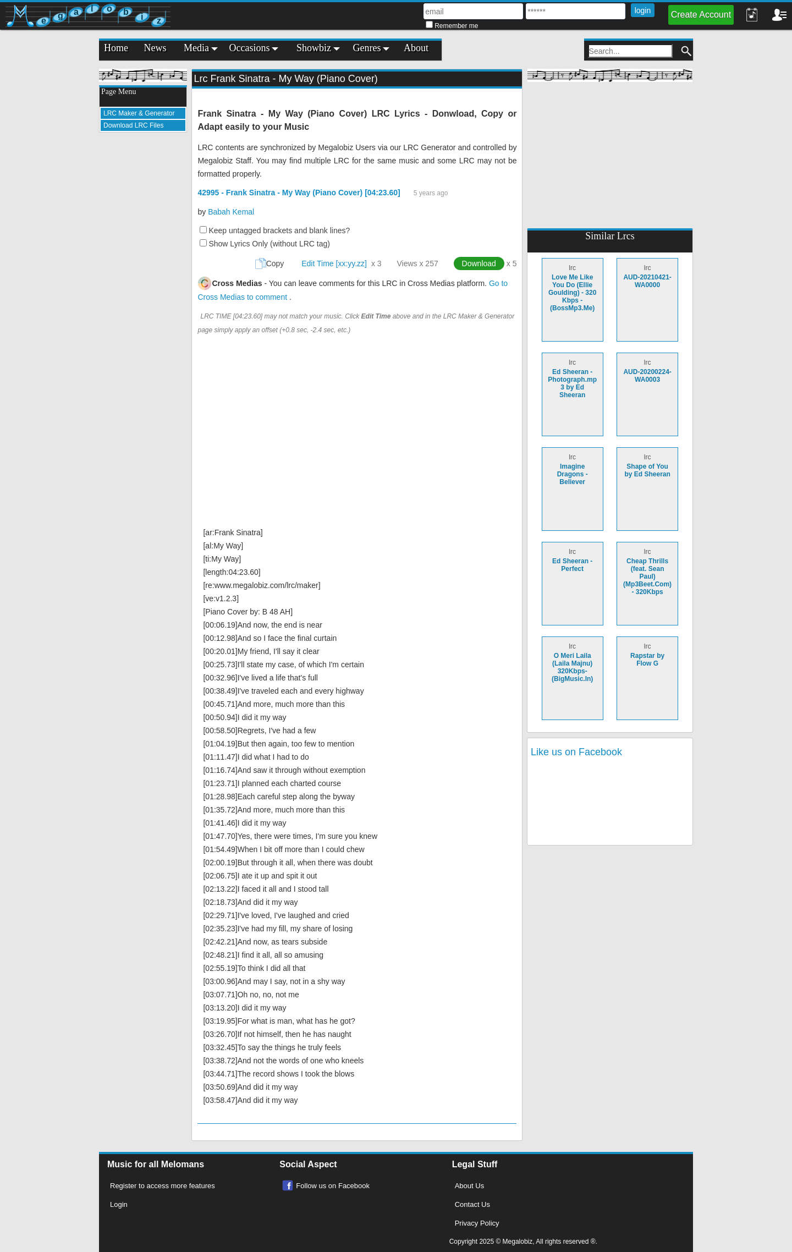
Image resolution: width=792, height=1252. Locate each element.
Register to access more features (162, 1186)
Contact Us (472, 1204)
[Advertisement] (143, 306)
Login (119, 1204)
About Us (469, 1186)
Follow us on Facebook (333, 1186)
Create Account (701, 14)
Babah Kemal (231, 211)
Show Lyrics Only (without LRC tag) (268, 243)
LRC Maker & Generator (138, 113)
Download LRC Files (133, 125)
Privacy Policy (477, 1223)
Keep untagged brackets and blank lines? (279, 230)
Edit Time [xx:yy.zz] (334, 263)
